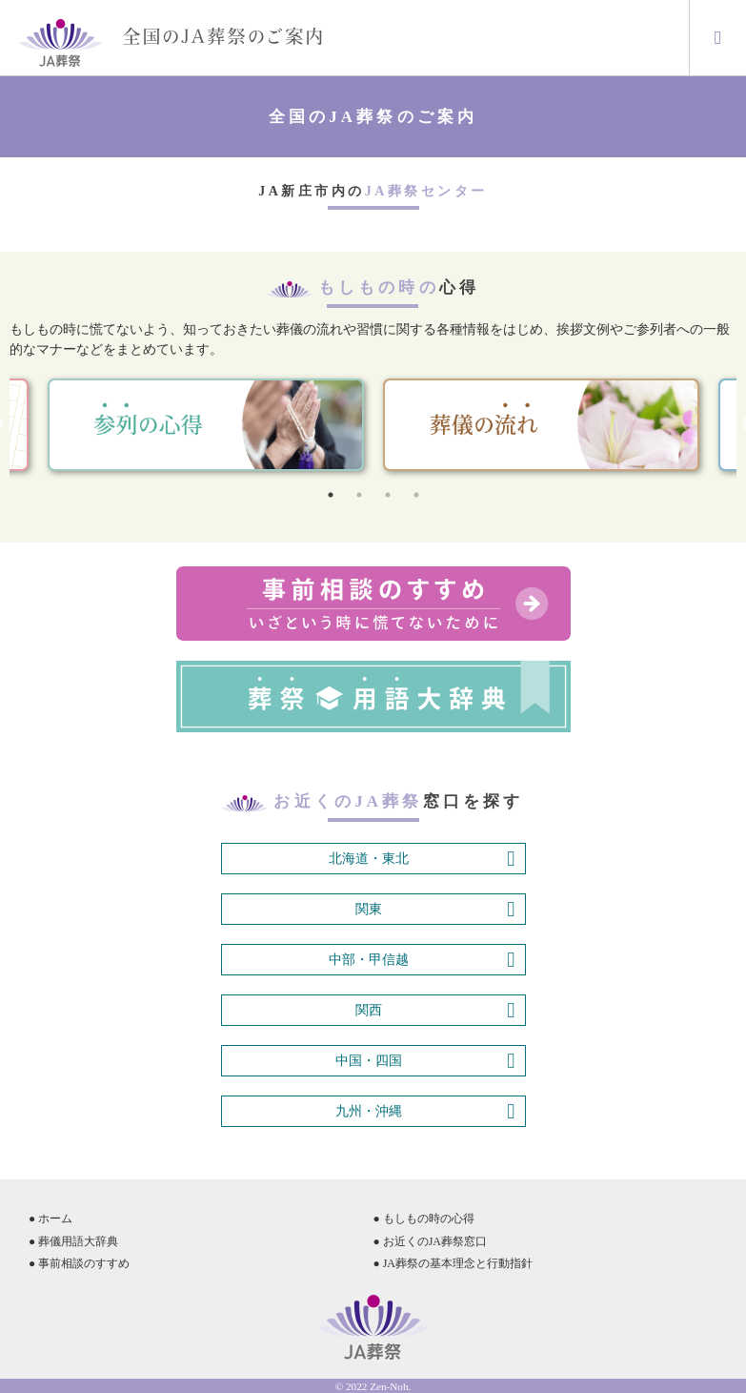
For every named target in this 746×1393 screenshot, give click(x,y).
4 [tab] (416, 494)
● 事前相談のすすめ (79, 1263)
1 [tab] (330, 494)
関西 (434, 1010)
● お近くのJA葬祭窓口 (430, 1241)
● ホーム (50, 1218)
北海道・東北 (421, 859)
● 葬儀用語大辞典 (73, 1241)
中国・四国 (424, 1061)
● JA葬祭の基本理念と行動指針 (453, 1263)
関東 (434, 909)
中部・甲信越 (421, 960)
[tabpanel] (541, 425)
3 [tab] (387, 494)
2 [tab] (359, 494)
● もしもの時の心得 (423, 1218)
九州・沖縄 (424, 1111)
